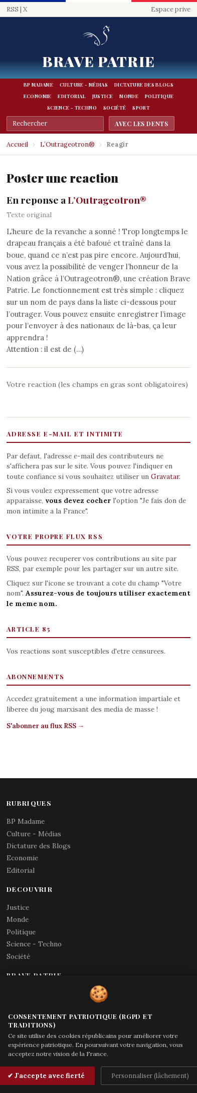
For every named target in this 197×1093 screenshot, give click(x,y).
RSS (13, 9)
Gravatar (165, 476)
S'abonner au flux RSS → (45, 726)
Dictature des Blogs (143, 85)
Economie (38, 96)
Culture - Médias (84, 85)
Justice (102, 96)
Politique (159, 96)
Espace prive (170, 9)
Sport (141, 108)
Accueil (17, 144)
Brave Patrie (98, 61)
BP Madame (38, 85)
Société (114, 108)
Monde (128, 96)
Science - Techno (72, 108)
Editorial (71, 96)
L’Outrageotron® (67, 144)
